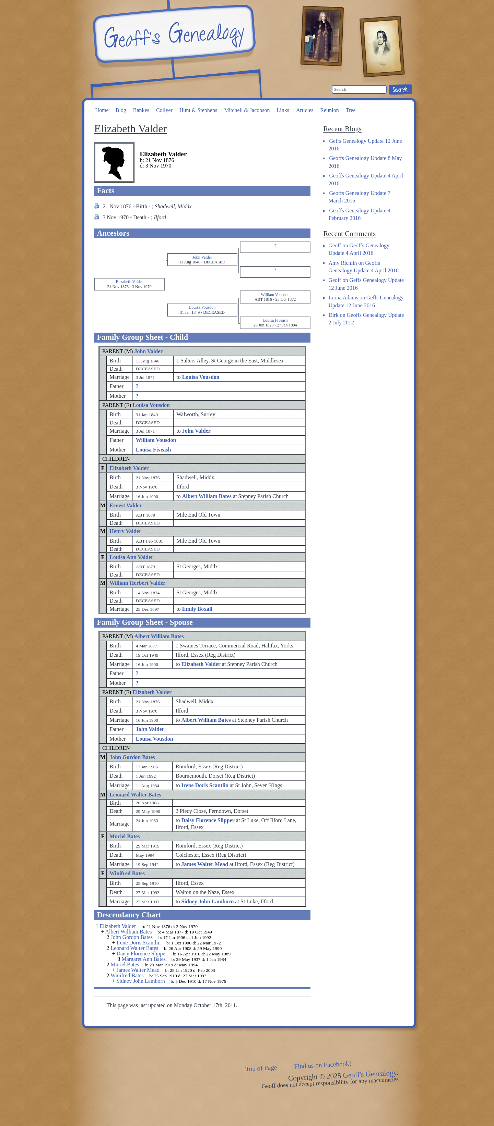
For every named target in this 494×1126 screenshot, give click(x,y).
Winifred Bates (127, 873)
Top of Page (261, 1068)
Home (102, 110)
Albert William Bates (159, 636)
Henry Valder (125, 531)
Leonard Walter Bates (135, 794)
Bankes (141, 110)
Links (283, 110)
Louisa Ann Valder (131, 557)
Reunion (329, 110)
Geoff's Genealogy (173, 34)
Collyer (164, 110)
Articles (305, 110)
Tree (351, 110)
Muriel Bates (124, 836)
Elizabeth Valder (129, 468)
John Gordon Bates (132, 757)
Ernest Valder (125, 505)
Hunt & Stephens (198, 110)
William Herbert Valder (137, 583)
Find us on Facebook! (323, 1065)
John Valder (148, 351)
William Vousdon (156, 440)
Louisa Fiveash (153, 450)
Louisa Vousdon (151, 405)
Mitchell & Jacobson (247, 110)
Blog (121, 110)
